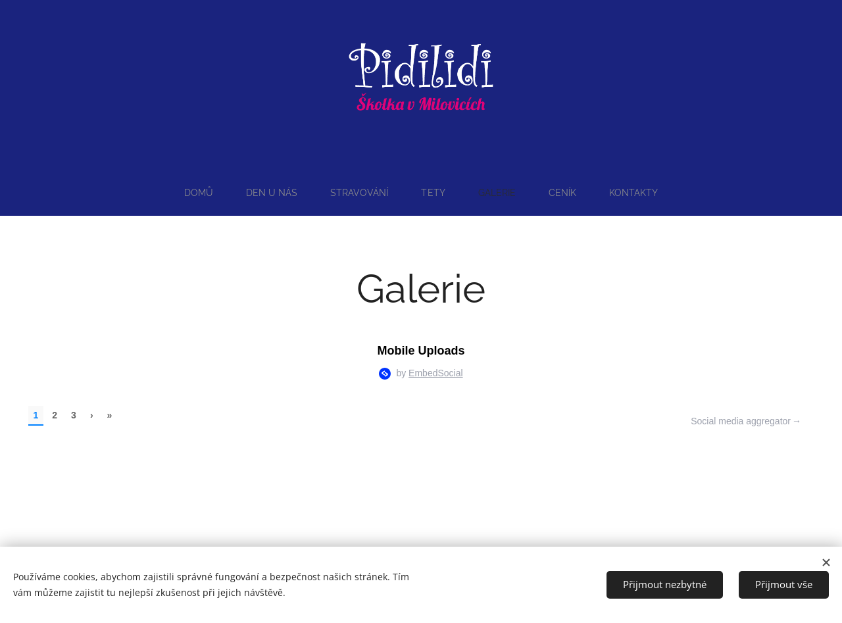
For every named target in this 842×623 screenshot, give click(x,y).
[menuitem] (197, 192)
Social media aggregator (741, 421)
